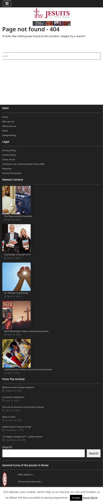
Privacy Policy (9, 150)
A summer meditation (13, 397)
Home (5, 117)
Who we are (8, 121)
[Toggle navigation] (7, 3)
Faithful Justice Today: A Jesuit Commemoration (28, 369)
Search (7, 447)
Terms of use (8, 159)
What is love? (8, 416)
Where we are (9, 126)
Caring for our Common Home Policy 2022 (23, 164)
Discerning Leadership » (30, 481)
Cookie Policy (9, 154)
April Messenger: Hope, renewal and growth (26, 331)
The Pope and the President (18, 216)
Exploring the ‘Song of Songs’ (16, 426)
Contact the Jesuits (11, 173)
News (5, 130)
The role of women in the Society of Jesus (23, 407)
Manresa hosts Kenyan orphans (18, 387)
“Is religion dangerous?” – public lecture (22, 436)
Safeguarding (9, 135)
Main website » (25, 474)
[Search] (46, 56)
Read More (90, 497)
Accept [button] (76, 497)
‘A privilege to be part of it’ (17, 254)
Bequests (7, 168)
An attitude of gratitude (16, 292)
